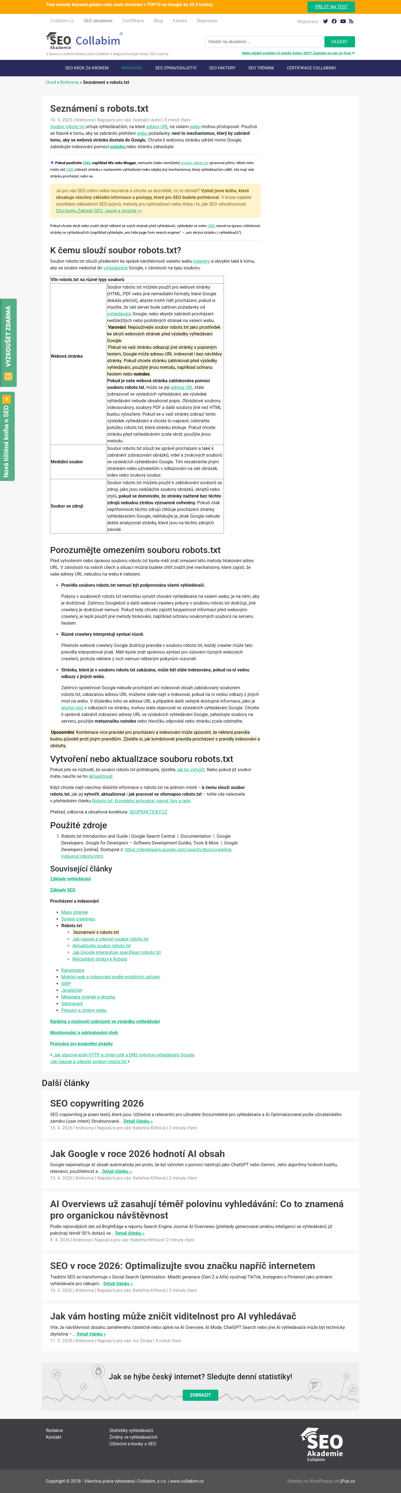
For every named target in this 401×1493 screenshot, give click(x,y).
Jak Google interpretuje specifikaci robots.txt (116, 952)
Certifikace (133, 20)
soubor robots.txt (194, 163)
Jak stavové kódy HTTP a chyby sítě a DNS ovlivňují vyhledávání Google (122, 1055)
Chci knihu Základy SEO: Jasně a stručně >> (99, 210)
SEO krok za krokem (87, 67)
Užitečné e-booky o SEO (132, 1443)
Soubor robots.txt (68, 126)
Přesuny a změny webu (84, 1010)
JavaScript (71, 990)
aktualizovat (101, 776)
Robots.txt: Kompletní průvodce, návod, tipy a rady (141, 800)
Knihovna (131, 67)
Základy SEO (62, 890)
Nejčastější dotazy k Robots (99, 959)
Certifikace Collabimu (311, 67)
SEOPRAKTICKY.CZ (148, 812)
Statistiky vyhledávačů (131, 1430)
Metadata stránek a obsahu (88, 997)
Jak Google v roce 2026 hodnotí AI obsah (137, 1153)
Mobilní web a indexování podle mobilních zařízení (110, 977)
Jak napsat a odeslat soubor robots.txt (110, 939)
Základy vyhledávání (70, 878)
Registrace (307, 21)
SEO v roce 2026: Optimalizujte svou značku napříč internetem (182, 1265)
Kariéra (180, 20)
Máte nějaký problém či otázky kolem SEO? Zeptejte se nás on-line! (298, 53)
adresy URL (157, 126)
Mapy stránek (74, 912)
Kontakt (53, 1437)
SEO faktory (222, 67)
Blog (158, 20)
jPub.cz (348, 1481)
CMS (86, 163)
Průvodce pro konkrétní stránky (81, 1043)
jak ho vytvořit (191, 769)
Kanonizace (72, 970)
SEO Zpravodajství (175, 67)
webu (195, 126)
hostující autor (147, 120)
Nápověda (207, 20)
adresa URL (182, 387)
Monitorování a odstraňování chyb (84, 1032)
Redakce (54, 1430)
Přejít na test (331, 6)
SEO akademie (98, 20)
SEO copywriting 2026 (97, 1103)
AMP (66, 983)
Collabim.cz (62, 20)
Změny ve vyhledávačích (133, 1437)
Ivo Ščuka (142, 1340)
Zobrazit (200, 1395)
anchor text (72, 707)
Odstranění (72, 1003)
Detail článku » (138, 1121)
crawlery (201, 261)
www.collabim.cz (187, 1481)
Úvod (51, 82)
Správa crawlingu (78, 919)
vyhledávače (115, 268)
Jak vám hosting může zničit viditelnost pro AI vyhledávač (173, 1316)
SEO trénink (261, 67)
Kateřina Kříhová (149, 1128)
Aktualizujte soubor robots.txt (101, 945)
